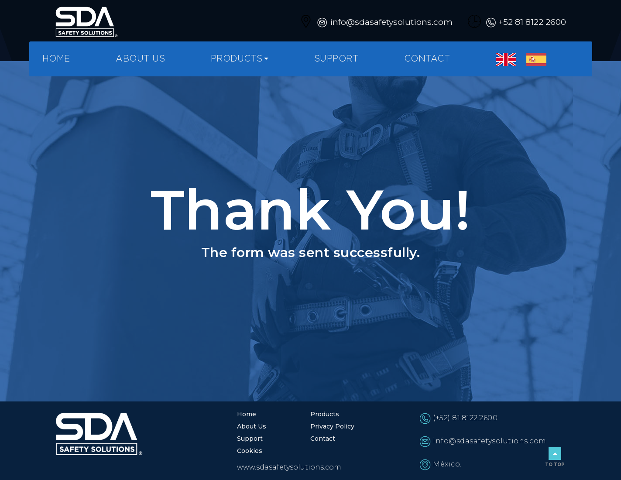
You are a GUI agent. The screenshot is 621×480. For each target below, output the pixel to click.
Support (336, 59)
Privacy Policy (332, 426)
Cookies (249, 451)
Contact (427, 59)
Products (237, 59)
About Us (140, 59)
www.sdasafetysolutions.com (289, 467)
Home (56, 59)
